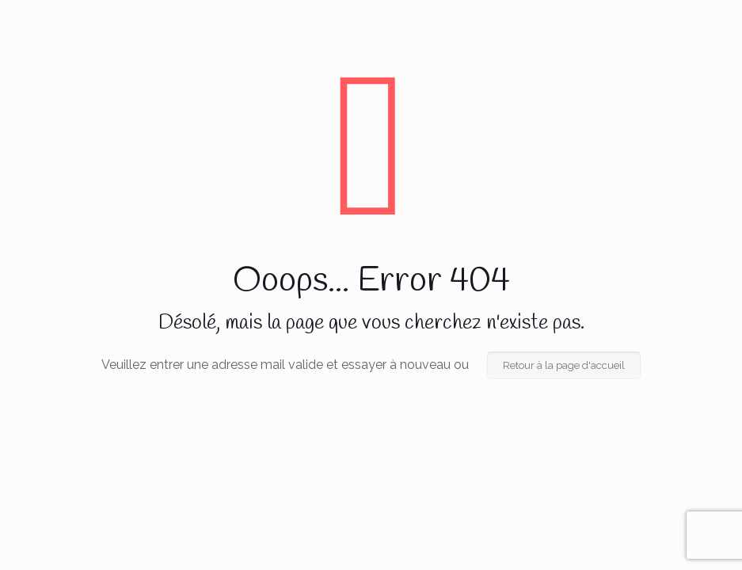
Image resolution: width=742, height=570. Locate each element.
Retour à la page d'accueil (564, 365)
